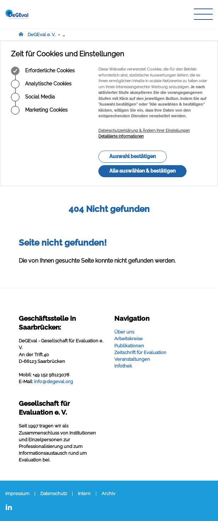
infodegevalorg (53, 381)
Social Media (33, 97)
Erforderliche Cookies (43, 71)
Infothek (123, 366)
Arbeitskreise (128, 338)
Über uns (124, 332)
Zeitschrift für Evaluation (140, 352)
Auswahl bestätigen (132, 156)
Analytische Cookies (41, 84)
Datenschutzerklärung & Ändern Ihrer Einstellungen (144, 130)
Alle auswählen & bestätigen (142, 171)
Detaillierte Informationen (121, 136)
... (64, 34)
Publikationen (129, 345)
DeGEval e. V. (41, 34)
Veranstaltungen (132, 359)
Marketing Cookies (39, 110)
